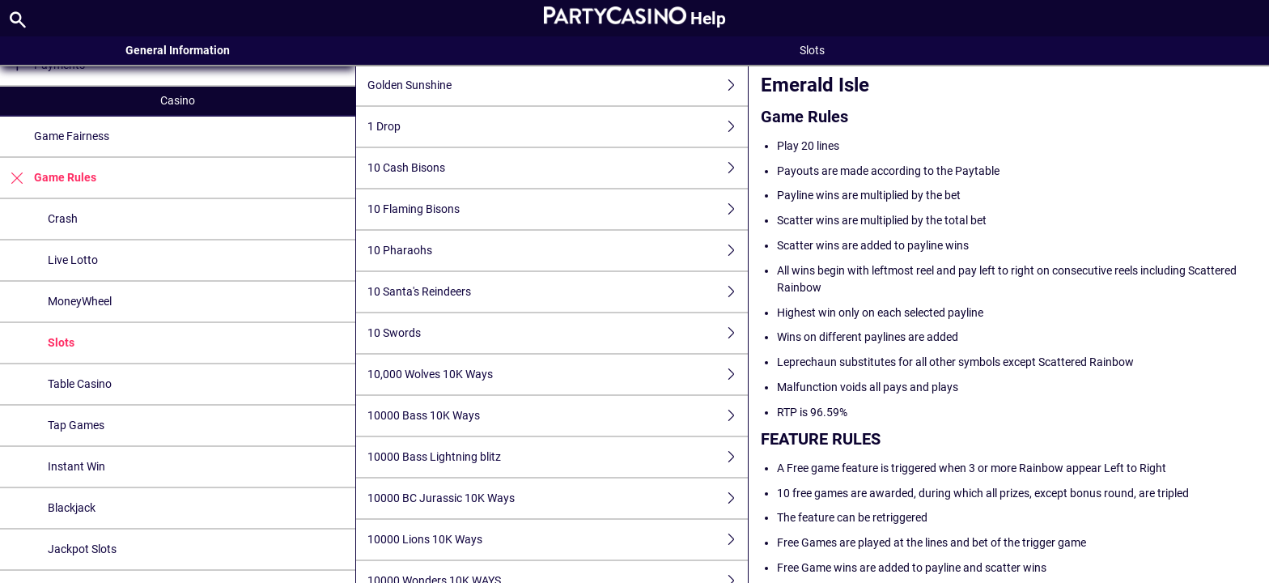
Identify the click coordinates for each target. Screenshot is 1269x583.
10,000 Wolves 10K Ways (557, 374)
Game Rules (48, 178)
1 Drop (557, 127)
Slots (61, 342)
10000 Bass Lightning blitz (557, 457)
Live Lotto (73, 259)
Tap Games (76, 425)
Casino (177, 100)
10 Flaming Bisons (557, 209)
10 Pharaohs (557, 250)
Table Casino (80, 383)
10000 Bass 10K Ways (557, 416)
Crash (63, 218)
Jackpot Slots (82, 549)
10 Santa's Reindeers (557, 292)
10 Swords (557, 333)
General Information (177, 50)
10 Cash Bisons (557, 168)
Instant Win (76, 466)
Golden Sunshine (557, 85)
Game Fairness (71, 136)
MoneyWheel (80, 301)
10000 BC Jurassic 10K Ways (557, 498)
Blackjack (71, 507)
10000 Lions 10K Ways (557, 540)
